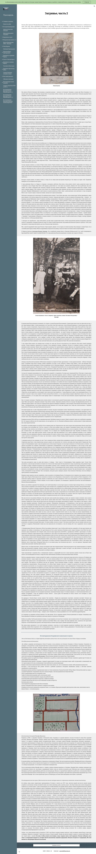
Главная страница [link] (8, 21)
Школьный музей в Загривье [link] (8, 34)
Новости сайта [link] (7, 24)
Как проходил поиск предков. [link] (8, 82)
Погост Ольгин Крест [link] (9, 59)
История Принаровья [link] (9, 26)
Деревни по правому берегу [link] (8, 56)
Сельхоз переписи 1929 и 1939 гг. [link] (9, 86)
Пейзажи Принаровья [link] (9, 49)
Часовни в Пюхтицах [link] (8, 66)
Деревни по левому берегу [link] (8, 62)
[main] (56, 13)
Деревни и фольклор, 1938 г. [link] (9, 69)
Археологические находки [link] (8, 30)
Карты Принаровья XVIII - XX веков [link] (8, 43)
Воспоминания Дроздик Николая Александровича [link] (8, 101)
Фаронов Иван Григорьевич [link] (7, 52)
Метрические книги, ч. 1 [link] (9, 39)
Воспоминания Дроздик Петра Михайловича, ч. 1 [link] (8, 91)
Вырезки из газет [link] (7, 37)
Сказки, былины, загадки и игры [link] (7, 73)
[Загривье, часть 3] (56, 845)
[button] (94, 6)
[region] (48, 2)
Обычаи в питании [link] (8, 79)
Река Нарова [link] (6, 46)
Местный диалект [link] (8, 76)
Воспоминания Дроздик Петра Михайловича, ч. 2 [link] (8, 96)
